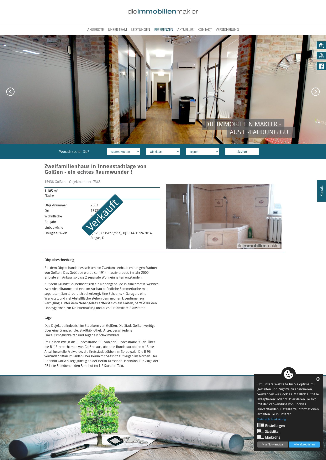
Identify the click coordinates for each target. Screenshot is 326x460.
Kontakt (205, 29)
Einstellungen (271, 425)
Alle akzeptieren (304, 444)
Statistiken (268, 431)
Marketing (268, 437)
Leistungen (140, 29)
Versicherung (227, 29)
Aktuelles (185, 29)
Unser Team (117, 29)
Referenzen (163, 29)
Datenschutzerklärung (271, 419)
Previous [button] (10, 92)
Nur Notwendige (272, 444)
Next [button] (315, 92)
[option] (163, 89)
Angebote (95, 29)
